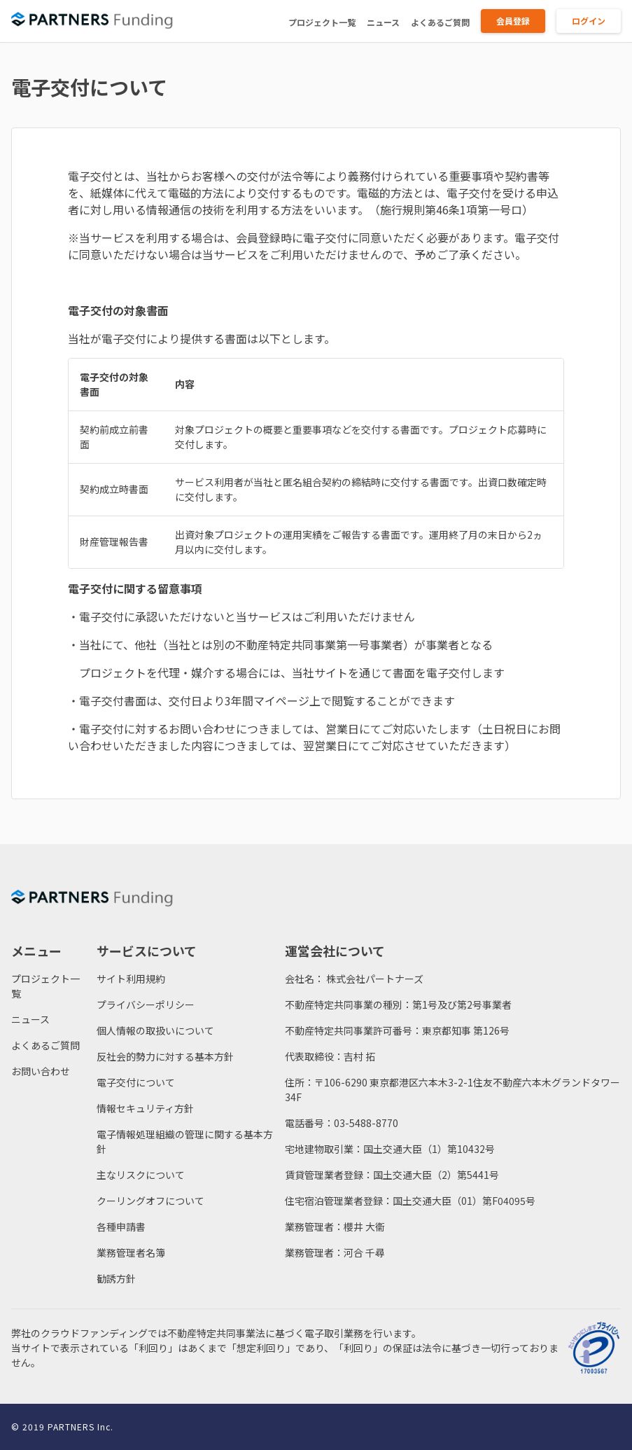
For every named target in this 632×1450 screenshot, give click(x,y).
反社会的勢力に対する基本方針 (165, 1056)
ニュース (383, 22)
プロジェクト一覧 (322, 22)
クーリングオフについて (150, 1201)
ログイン (588, 21)
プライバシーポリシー (146, 1004)
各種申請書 (121, 1227)
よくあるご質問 (440, 22)
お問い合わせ (40, 1071)
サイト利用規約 (131, 979)
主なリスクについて (141, 1175)
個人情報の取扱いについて (155, 1030)
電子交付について (136, 1082)
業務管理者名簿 (131, 1252)
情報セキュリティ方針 (145, 1108)
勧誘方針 (116, 1278)
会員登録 (513, 21)
